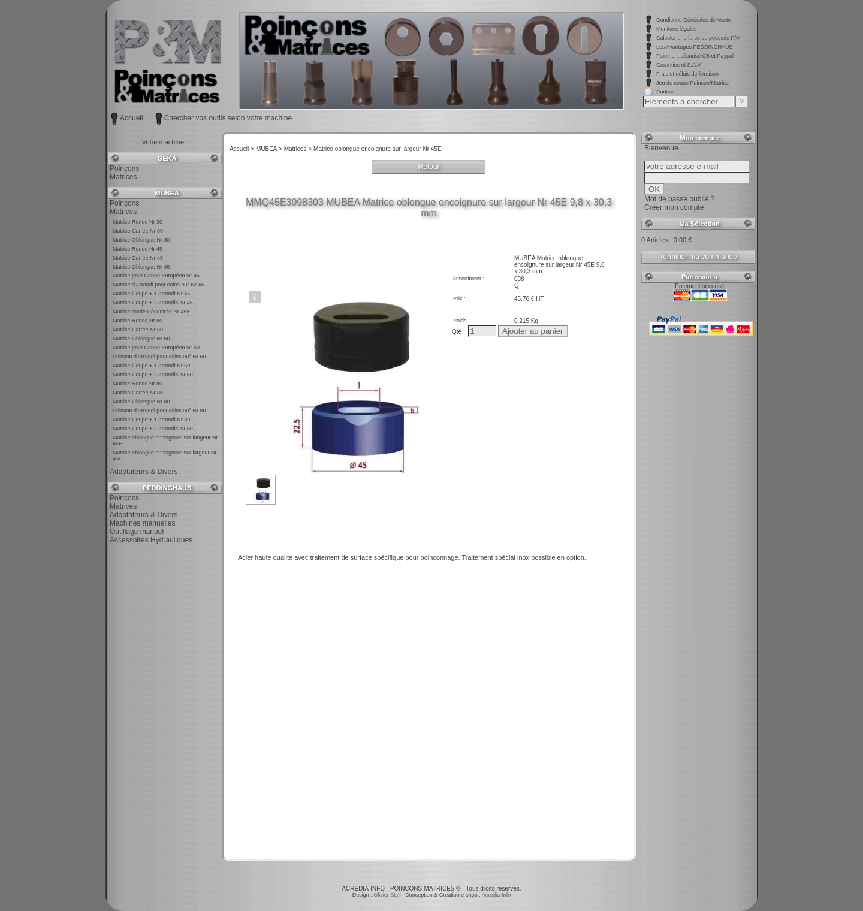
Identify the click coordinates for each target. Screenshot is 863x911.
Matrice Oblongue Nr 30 (141, 240)
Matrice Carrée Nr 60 (138, 330)
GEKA (167, 158)
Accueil (131, 118)
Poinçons (124, 168)
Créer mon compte (674, 207)
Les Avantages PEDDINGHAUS (694, 47)
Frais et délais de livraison (687, 74)
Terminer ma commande (698, 256)
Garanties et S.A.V (678, 65)
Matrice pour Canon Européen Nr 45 (156, 276)
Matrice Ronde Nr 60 (137, 321)
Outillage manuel (137, 531)
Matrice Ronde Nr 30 (137, 222)
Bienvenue (661, 148)
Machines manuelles (142, 523)
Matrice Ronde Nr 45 (137, 249)
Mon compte (699, 137)
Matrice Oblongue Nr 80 (141, 402)
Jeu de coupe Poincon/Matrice (692, 83)
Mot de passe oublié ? (679, 199)
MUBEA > (269, 149)
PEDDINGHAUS (167, 487)
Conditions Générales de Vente (693, 20)
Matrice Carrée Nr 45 (138, 258)
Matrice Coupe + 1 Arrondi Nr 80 (151, 420)
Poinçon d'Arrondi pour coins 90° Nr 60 (159, 357)
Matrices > (298, 149)
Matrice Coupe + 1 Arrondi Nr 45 (151, 294)
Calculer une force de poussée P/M (698, 38)
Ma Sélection (699, 223)
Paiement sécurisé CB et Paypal (695, 56)
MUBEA (167, 193)
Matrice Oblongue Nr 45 (141, 267)
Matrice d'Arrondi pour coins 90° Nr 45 (158, 285)
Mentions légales (676, 29)
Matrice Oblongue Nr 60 (141, 339)
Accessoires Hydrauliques (151, 540)
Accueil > (242, 149)
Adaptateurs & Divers (143, 471)
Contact (665, 92)
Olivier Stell (387, 895)
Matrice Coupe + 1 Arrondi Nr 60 (151, 366)
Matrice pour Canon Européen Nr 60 (156, 348)
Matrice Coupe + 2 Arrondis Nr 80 (153, 429)
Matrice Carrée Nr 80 (138, 393)
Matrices (123, 177)
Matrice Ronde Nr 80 (137, 384)
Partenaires (699, 276)
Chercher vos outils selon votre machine (228, 118)
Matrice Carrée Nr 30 (138, 231)
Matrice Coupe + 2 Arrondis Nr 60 (153, 375)
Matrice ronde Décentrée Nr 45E (152, 312)
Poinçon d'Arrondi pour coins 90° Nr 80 (159, 411)
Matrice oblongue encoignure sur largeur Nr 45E (377, 149)
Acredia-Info (496, 895)
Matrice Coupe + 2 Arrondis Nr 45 (153, 303)
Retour (428, 166)
